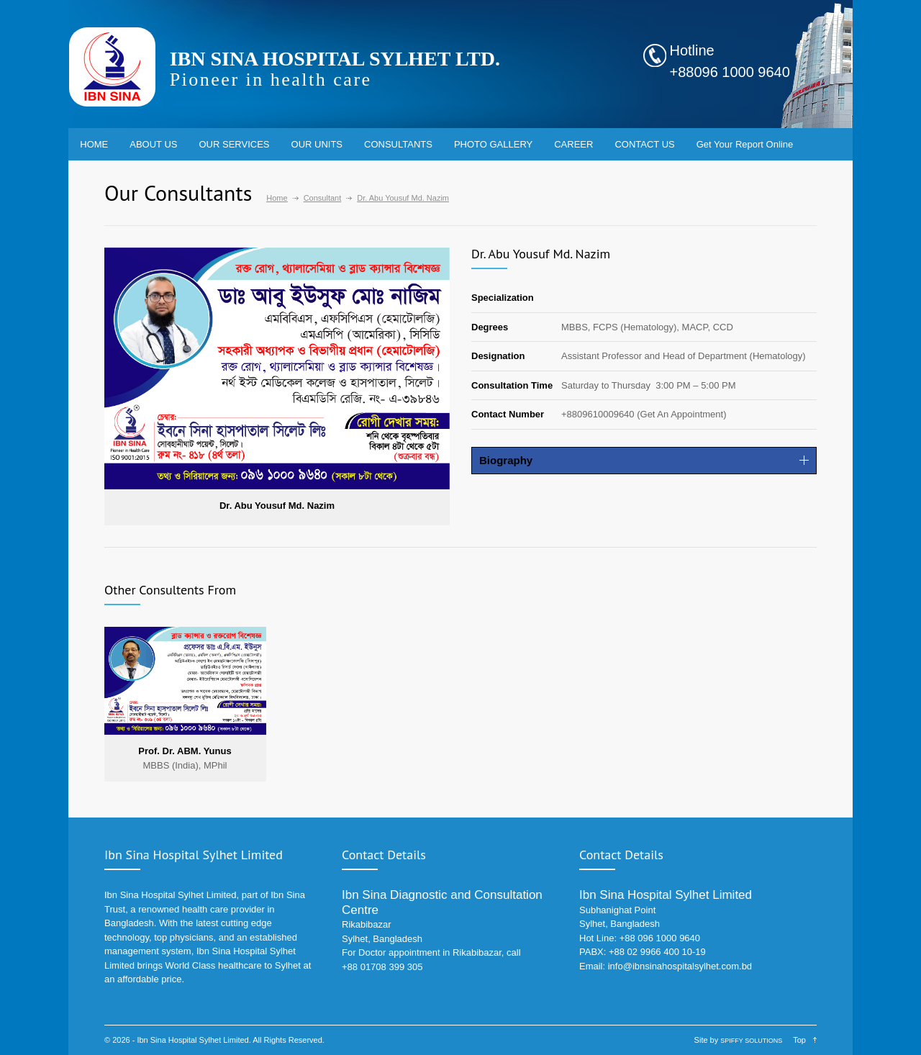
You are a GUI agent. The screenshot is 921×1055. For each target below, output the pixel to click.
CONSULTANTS (398, 144)
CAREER (573, 144)
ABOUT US (153, 144)
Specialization (502, 297)
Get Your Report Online (745, 144)
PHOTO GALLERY (493, 144)
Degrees (489, 327)
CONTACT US (644, 144)
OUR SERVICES (234, 144)
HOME (94, 144)
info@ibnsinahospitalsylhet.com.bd (680, 966)
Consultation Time (512, 385)
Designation (498, 355)
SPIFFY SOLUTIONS (751, 1040)
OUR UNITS (317, 144)
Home (276, 198)
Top (799, 1040)
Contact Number (507, 414)
